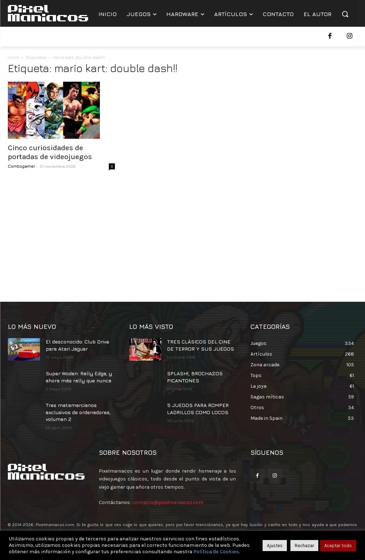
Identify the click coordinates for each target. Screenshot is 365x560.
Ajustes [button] (275, 545)
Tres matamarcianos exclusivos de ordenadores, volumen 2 (78, 412)
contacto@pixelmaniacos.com (167, 502)
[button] (345, 13)
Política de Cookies (216, 552)
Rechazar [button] (304, 545)
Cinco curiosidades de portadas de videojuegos (50, 152)
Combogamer (21, 166)
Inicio (13, 57)
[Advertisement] (183, 234)
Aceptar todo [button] (338, 545)
